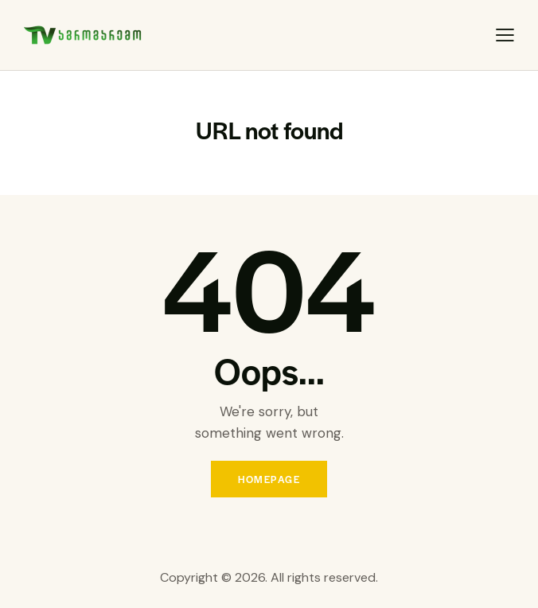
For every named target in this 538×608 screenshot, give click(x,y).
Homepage (269, 479)
